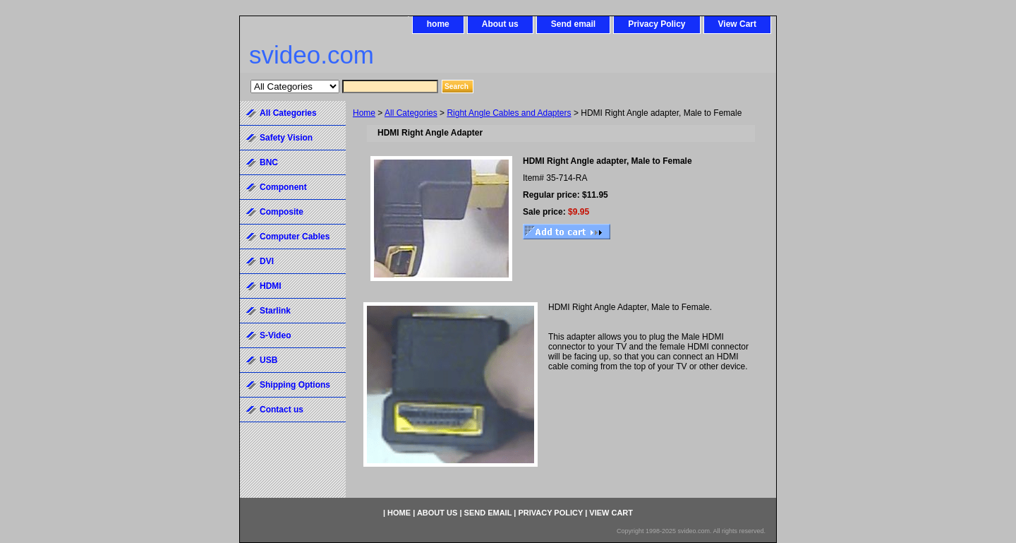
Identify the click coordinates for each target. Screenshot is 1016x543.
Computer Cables (294, 236)
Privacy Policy (656, 24)
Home (364, 113)
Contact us (281, 409)
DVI (267, 261)
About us (500, 24)
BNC (269, 162)
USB (268, 360)
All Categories (411, 113)
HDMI (271, 286)
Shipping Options (295, 385)
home (438, 24)
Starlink (275, 311)
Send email (573, 24)
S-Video (275, 335)
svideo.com (311, 54)
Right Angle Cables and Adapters (509, 113)
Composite (281, 212)
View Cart (737, 24)
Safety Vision (286, 138)
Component (283, 187)
